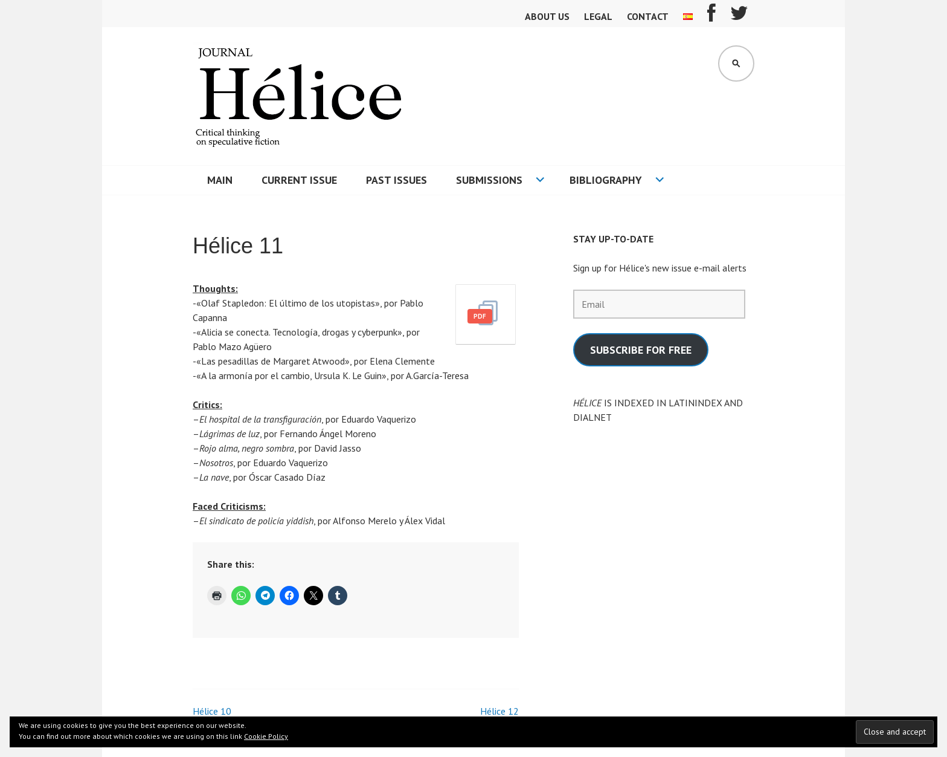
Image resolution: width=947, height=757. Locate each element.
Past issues (396, 180)
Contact (648, 16)
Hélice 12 (499, 711)
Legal (598, 16)
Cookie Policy (266, 736)
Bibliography (606, 180)
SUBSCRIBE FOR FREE (641, 350)
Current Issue (299, 180)
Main (220, 180)
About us (547, 16)
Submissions (489, 180)
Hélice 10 (212, 711)
